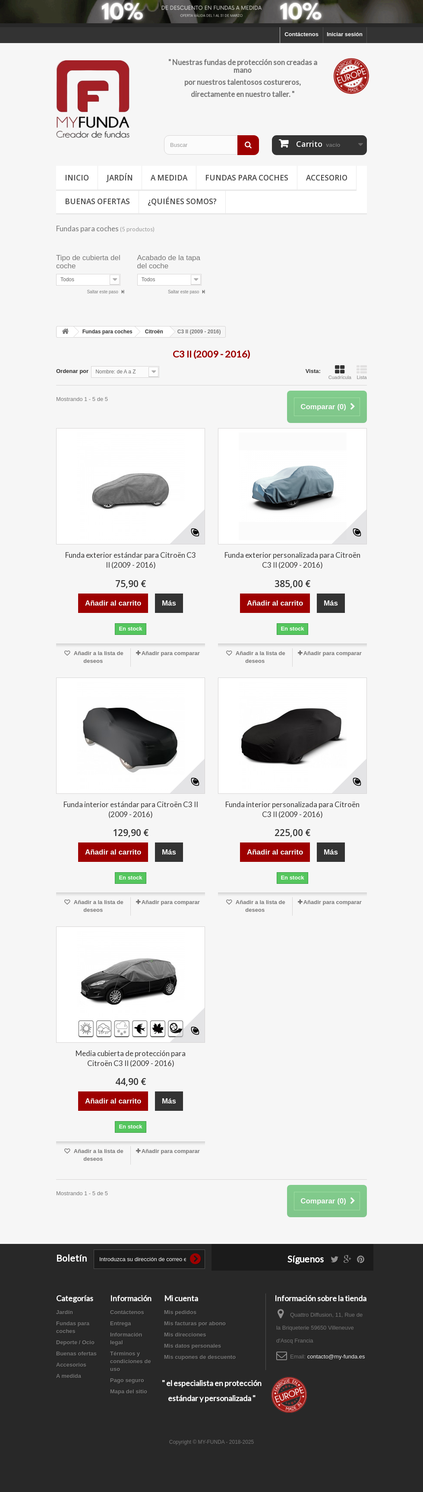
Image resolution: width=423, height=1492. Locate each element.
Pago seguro (127, 1380)
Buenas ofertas (97, 201)
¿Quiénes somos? (182, 201)
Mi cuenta (181, 1298)
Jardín (120, 178)
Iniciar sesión (345, 34)
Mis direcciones (185, 1334)
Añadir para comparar (171, 653)
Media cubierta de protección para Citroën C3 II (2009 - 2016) (131, 1058)
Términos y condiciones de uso (130, 1361)
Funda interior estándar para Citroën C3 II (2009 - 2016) (130, 809)
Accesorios (71, 1364)
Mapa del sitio (128, 1391)
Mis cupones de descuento (200, 1357)
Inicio (77, 178)
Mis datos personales (192, 1346)
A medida (169, 178)
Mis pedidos (180, 1312)
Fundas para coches (246, 178)
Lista (362, 372)
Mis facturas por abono (195, 1323)
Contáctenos (301, 34)
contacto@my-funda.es (336, 1356)
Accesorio (326, 178)
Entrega (120, 1323)
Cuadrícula (339, 372)
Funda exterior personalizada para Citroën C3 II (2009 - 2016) (292, 559)
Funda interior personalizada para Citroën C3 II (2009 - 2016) (292, 809)
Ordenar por (72, 371)
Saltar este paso (103, 291)
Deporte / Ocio (75, 1342)
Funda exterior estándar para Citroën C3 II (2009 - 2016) (130, 559)
